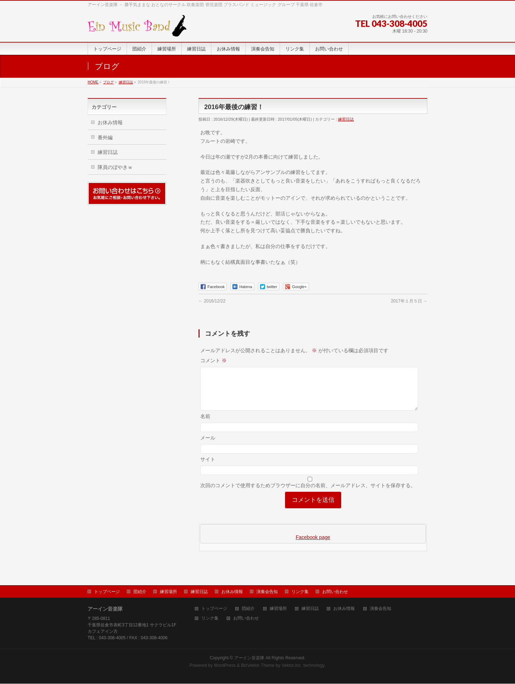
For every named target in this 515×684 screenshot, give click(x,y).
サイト (207, 468)
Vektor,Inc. (291, 665)
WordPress (225, 665)
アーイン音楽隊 (249, 658)
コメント (213, 360)
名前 (205, 425)
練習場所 (168, 592)
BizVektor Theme (258, 665)
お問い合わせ (335, 592)
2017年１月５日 (409, 301)
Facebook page (313, 546)
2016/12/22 (211, 301)
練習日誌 (346, 119)
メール (207, 446)
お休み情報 (110, 122)
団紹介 (139, 592)
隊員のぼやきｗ (115, 167)
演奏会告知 (267, 592)
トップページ (107, 592)
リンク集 (300, 592)
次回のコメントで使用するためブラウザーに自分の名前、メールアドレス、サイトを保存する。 (308, 494)
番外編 (105, 137)
